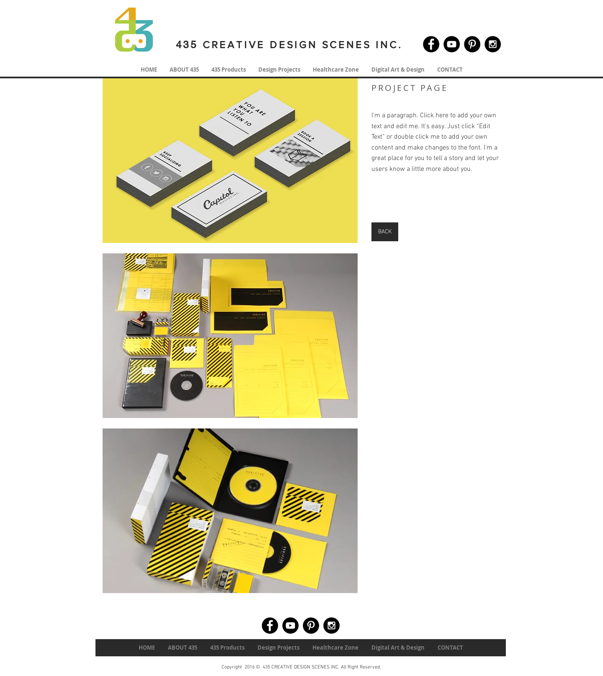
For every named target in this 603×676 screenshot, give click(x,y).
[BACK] (384, 231)
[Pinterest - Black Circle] (472, 44)
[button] (230, 160)
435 (187, 44)
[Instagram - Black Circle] (492, 44)
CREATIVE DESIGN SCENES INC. (300, 44)
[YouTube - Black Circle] (451, 44)
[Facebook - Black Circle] (431, 44)
